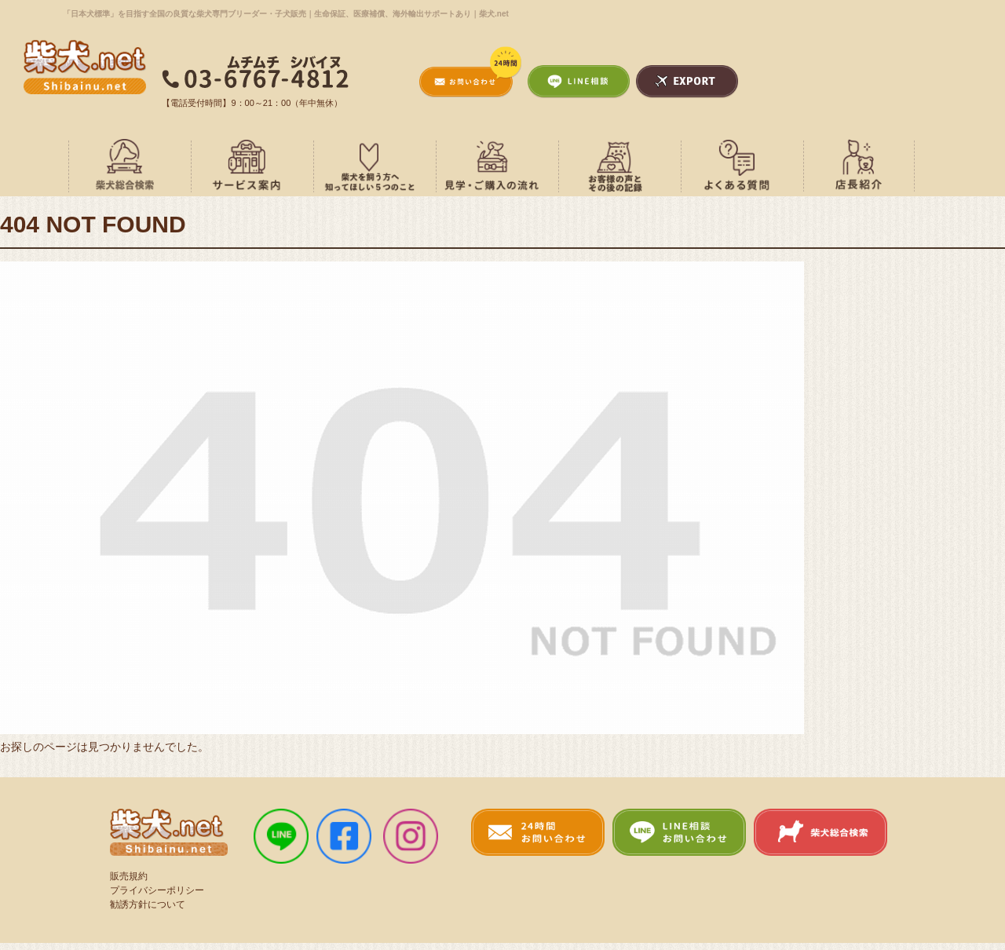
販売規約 (129, 875)
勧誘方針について (147, 903)
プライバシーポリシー (157, 889)
